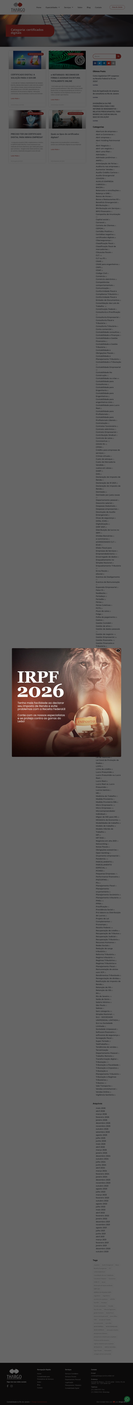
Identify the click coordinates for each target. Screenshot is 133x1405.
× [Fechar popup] (118, 650)
